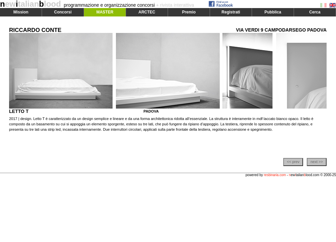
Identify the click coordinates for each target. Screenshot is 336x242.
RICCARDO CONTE (35, 30)
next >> (316, 162)
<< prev (293, 162)
